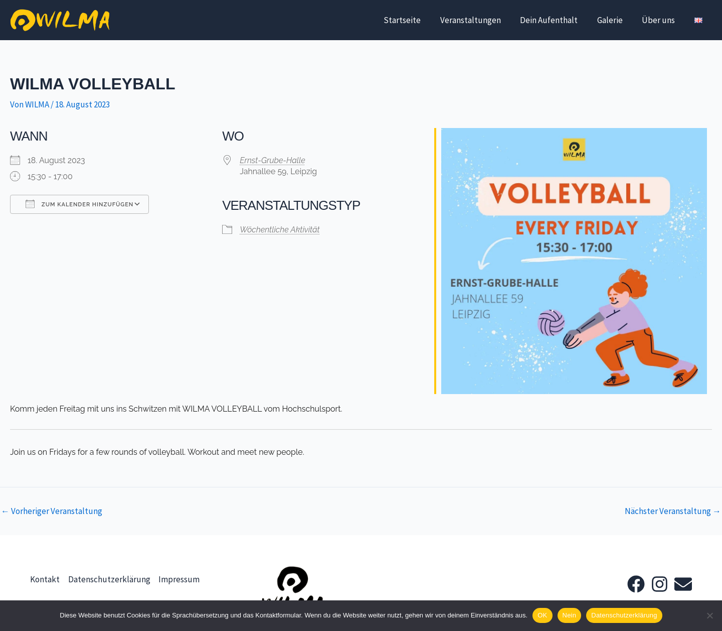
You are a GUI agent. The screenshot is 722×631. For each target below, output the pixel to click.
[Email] (683, 584)
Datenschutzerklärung (109, 581)
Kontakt (45, 581)
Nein (570, 615)
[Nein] (709, 615)
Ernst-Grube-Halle (272, 160)
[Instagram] (659, 584)
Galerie (615, 20)
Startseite (414, 20)
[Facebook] (636, 584)
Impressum (179, 581)
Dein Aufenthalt (557, 20)
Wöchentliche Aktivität (280, 229)
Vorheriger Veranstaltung (51, 511)
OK (542, 615)
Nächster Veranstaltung (673, 511)
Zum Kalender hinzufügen (79, 203)
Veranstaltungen (480, 20)
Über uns (661, 20)
